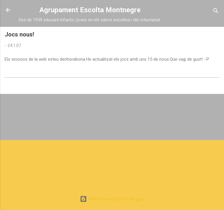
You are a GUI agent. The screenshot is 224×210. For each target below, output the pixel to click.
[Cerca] (215, 12)
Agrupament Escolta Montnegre (90, 10)
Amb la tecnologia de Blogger (112, 199)
